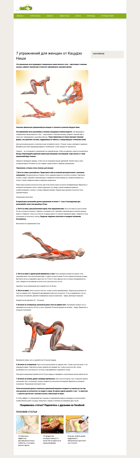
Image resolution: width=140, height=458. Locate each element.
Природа (91, 16)
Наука (78, 16)
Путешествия (107, 16)
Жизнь (20, 16)
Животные (64, 16)
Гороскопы (35, 16)
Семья (49, 16)
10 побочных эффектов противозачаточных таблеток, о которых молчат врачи (26, 440)
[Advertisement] (70, 36)
